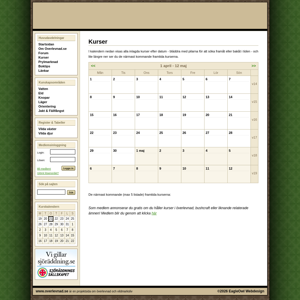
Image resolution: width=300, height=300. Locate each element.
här (153, 213)
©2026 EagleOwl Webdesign (240, 291)
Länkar (43, 70)
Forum (43, 53)
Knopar (44, 97)
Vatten (43, 89)
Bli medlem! (44, 168)
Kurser (43, 57)
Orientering (47, 106)
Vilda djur (45, 133)
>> (253, 66)
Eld (40, 93)
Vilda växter (47, 129)
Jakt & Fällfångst (51, 110)
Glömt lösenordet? (48, 173)
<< (93, 66)
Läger (42, 102)
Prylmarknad (48, 62)
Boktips (44, 66)
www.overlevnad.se (52, 291)
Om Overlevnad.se (52, 48)
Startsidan (46, 44)
